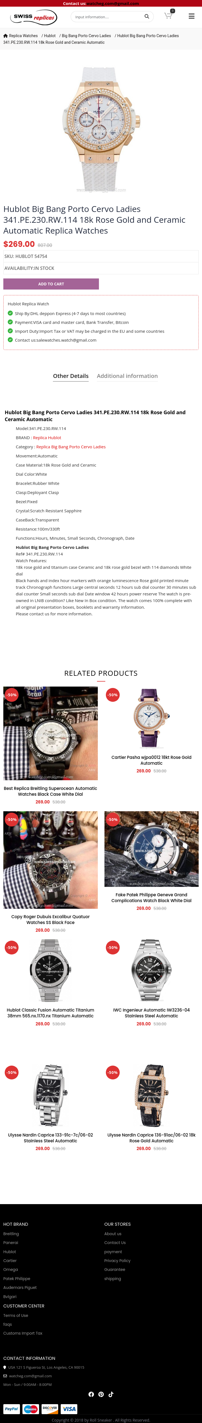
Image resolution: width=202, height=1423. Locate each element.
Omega (10, 1269)
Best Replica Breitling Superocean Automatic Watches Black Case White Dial (50, 791)
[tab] (70, 376)
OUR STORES (117, 1224)
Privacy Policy (117, 1260)
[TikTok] (111, 1394)
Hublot (50, 36)
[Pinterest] (101, 1394)
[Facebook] (91, 1394)
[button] (168, 16)
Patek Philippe (16, 1278)
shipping (112, 1278)
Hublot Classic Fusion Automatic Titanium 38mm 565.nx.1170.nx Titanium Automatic (50, 1013)
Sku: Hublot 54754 (25, 256)
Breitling (11, 1234)
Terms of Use (15, 1315)
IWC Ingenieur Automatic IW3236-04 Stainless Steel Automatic (151, 1013)
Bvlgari (9, 1296)
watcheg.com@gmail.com (112, 3)
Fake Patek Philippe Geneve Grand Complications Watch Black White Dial (151, 898)
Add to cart (51, 283)
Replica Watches (23, 36)
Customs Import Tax (22, 1333)
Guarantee (114, 1269)
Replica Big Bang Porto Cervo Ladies (71, 446)
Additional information (127, 376)
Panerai (10, 1242)
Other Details (70, 376)
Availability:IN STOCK (29, 268)
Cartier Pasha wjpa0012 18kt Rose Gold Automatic (151, 760)
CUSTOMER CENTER (23, 1306)
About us (113, 1234)
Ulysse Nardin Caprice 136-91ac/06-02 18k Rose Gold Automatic (152, 1138)
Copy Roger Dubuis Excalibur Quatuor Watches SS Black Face (50, 919)
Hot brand (15, 1224)
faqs (7, 1324)
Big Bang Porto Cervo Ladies (86, 36)
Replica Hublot (47, 437)
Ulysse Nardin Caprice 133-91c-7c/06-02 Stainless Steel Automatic (50, 1138)
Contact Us (115, 1242)
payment (113, 1252)
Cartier (10, 1260)
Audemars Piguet (20, 1287)
